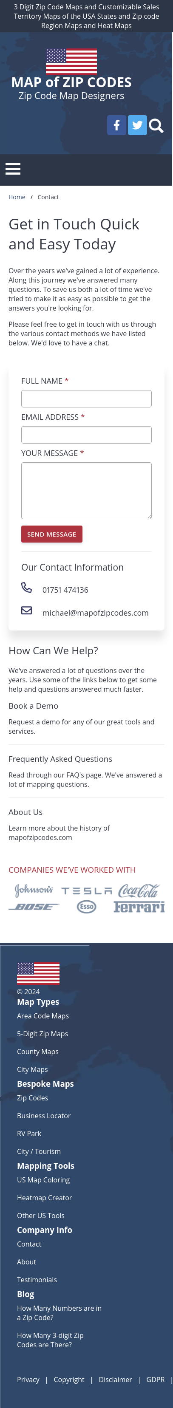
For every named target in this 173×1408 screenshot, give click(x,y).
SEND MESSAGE (52, 534)
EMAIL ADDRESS (53, 417)
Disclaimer (115, 1379)
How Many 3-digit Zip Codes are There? (50, 1340)
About (26, 1262)
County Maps (38, 1051)
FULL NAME (45, 381)
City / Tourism (39, 1151)
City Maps (32, 1069)
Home (17, 197)
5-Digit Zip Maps (42, 1033)
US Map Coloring (43, 1180)
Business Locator (44, 1115)
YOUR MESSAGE (52, 453)
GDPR (156, 1379)
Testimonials (37, 1279)
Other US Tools (41, 1215)
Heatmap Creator (44, 1197)
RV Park (29, 1133)
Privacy (28, 1379)
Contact (29, 1244)
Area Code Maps (43, 1016)
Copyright (69, 1379)
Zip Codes (32, 1098)
